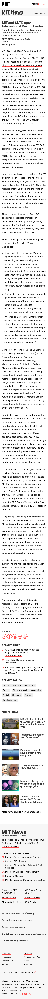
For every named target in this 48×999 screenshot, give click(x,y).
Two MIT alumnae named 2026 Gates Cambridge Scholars (31, 799)
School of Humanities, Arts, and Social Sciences (24, 866)
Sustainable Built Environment (19, 294)
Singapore (16, 695)
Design (6, 690)
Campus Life (7, 961)
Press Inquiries (32, 897)
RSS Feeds (30, 902)
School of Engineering (16, 861)
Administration (10, 700)
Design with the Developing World (21, 253)
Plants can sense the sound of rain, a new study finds (31, 753)
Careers (30, 987)
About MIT (29, 964)
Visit (4, 987)
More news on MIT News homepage (20, 812)
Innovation (7, 957)
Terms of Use (9, 897)
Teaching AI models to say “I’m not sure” (32, 736)
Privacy (5, 990)
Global (6, 695)
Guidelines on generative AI (16, 940)
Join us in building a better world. (20, 972)
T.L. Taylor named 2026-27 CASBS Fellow (32, 767)
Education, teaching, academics (27, 690)
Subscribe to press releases (17, 920)
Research (28, 953)
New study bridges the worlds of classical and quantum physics (32, 784)
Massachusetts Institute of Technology (20, 981)
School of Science (14, 876)
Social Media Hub (9, 994)
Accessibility (15, 990)
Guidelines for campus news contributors (24, 934)
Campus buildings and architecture (19, 685)
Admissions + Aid (32, 957)
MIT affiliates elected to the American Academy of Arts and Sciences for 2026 (32, 723)
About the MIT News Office (9, 891)
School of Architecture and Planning (23, 857)
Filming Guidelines (11, 902)
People (23, 987)
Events (15, 987)
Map (9, 987)
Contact (39, 987)
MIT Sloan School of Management (22, 872)
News (26, 961)
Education (6, 953)
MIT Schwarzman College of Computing (25, 880)
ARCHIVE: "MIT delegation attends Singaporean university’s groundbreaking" (22, 652)
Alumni (5, 964)
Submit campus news (13, 927)
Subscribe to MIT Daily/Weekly (18, 913)
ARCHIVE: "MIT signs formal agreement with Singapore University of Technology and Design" (25, 670)
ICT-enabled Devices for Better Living (22, 316)
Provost (28, 695)
